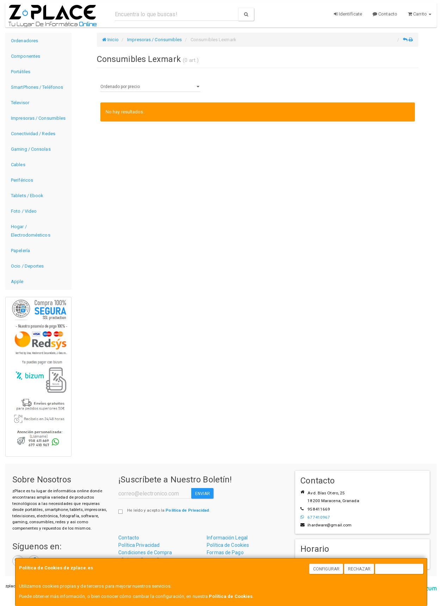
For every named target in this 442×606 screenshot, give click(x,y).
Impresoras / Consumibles (38, 118)
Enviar (202, 493)
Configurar (326, 569)
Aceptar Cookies (399, 569)
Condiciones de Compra (145, 552)
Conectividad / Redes (33, 133)
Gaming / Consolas (31, 149)
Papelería (20, 250)
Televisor (20, 102)
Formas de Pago (225, 552)
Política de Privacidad (187, 510)
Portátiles (20, 71)
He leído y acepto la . (168, 510)
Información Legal (227, 538)
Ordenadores (24, 40)
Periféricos (22, 180)
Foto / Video (24, 211)
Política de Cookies (231, 596)
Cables (18, 164)
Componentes (25, 56)
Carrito (419, 14)
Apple (17, 281)
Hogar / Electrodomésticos (30, 231)
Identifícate (348, 14)
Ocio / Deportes (27, 266)
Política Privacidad (139, 545)
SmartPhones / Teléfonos (37, 87)
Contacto (385, 14)
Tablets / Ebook (27, 195)
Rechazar (359, 569)
